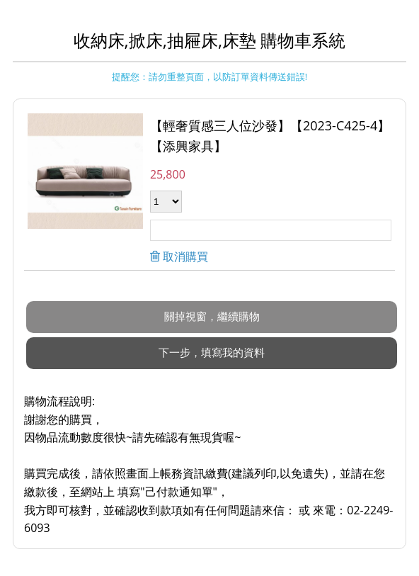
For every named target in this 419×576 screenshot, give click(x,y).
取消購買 (184, 256)
